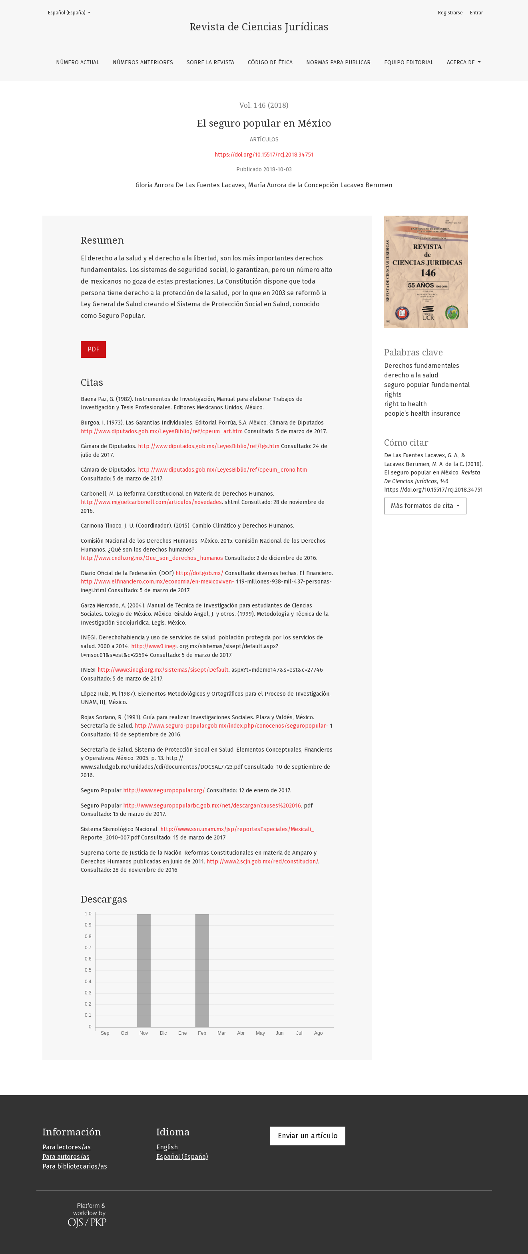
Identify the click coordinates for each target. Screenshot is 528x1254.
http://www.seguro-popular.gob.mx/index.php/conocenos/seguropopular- (231, 725)
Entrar (476, 13)
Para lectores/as (66, 1147)
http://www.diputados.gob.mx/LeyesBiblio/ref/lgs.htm (208, 446)
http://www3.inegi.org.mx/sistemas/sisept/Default (163, 670)
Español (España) (72, 12)
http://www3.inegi (154, 646)
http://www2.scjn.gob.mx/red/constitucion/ (262, 861)
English (167, 1147)
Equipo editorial (408, 62)
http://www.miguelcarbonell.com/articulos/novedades (151, 502)
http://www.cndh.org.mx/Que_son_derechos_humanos (152, 558)
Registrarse (450, 13)
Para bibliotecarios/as (74, 1166)
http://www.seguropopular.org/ (164, 790)
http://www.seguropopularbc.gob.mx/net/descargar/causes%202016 (212, 805)
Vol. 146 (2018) (264, 105)
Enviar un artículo (308, 1135)
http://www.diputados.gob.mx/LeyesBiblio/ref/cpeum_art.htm (162, 431)
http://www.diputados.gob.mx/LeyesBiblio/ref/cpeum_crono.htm (222, 469)
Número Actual (77, 62)
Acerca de (461, 62)
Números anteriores (143, 62)
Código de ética (270, 62)
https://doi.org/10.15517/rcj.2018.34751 (264, 154)
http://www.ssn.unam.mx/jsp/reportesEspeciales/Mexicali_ (237, 829)
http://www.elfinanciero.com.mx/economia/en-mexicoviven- (157, 581)
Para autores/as (66, 1157)
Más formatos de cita (423, 506)
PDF (93, 349)
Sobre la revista (210, 62)
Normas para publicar (338, 62)
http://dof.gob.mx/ (199, 573)
